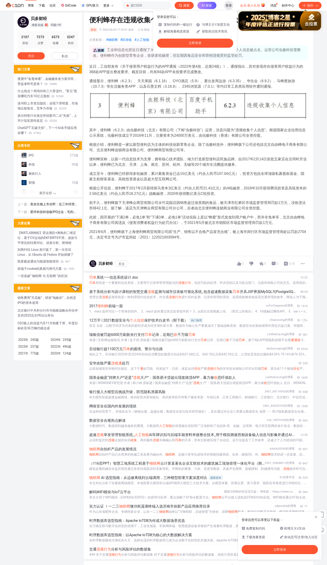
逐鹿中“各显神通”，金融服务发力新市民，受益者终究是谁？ (47, 81)
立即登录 (195, 43)
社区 (53, 5)
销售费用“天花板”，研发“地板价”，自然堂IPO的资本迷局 (46, 300)
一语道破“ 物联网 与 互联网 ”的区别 (42, 276)
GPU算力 (90, 5)
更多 (108, 5)
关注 (121, 264)
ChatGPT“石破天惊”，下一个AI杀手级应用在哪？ (47, 130)
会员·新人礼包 (252, 5)
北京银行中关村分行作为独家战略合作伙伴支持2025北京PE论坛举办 (47, 313)
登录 (228, 5)
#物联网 (112, 40)
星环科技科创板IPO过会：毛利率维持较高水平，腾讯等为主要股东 (54, 212)
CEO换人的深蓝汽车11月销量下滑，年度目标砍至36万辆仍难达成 (47, 325)
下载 (42, 5)
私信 (65, 56)
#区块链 (126, 40)
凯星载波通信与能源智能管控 (43, 261)
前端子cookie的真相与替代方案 (45, 268)
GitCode (68, 5)
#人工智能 (141, 40)
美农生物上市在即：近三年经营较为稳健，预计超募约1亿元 (54, 204)
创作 (310, 5)
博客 (31, 5)
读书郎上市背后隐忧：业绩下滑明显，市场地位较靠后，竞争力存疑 (47, 106)
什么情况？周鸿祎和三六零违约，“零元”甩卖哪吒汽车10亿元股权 (47, 93)
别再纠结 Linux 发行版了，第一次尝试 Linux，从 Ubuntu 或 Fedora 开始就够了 (45, 252)
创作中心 (288, 5)
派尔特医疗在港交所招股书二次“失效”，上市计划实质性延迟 (47, 118)
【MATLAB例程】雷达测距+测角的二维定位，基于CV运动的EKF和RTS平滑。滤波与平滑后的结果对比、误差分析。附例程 (47, 238)
